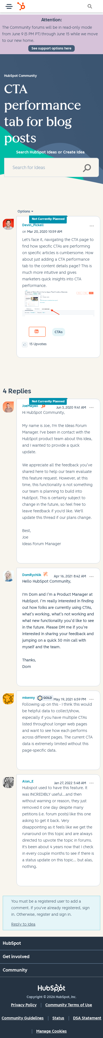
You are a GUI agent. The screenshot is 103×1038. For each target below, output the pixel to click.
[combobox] (51, 167)
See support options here (51, 48)
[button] (91, 226)
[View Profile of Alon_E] (28, 780)
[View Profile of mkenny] (28, 697)
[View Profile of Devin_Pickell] (33, 225)
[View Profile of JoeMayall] (30, 405)
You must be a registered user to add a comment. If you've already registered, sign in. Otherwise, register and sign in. (50, 908)
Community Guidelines (23, 1018)
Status (58, 1018)
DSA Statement (87, 1018)
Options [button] (24, 211)
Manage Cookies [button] (51, 1031)
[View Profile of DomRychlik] (31, 574)
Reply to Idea (23, 924)
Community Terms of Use (68, 1005)
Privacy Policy (24, 1005)
